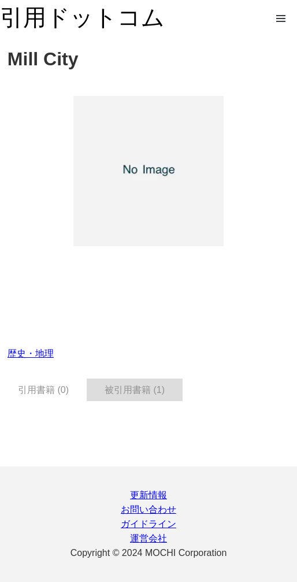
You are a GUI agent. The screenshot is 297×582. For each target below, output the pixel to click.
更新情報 (148, 495)
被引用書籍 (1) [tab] (135, 390)
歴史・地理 (31, 353)
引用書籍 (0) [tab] (43, 390)
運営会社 (148, 538)
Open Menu (280, 18)
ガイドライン (148, 524)
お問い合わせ (148, 509)
